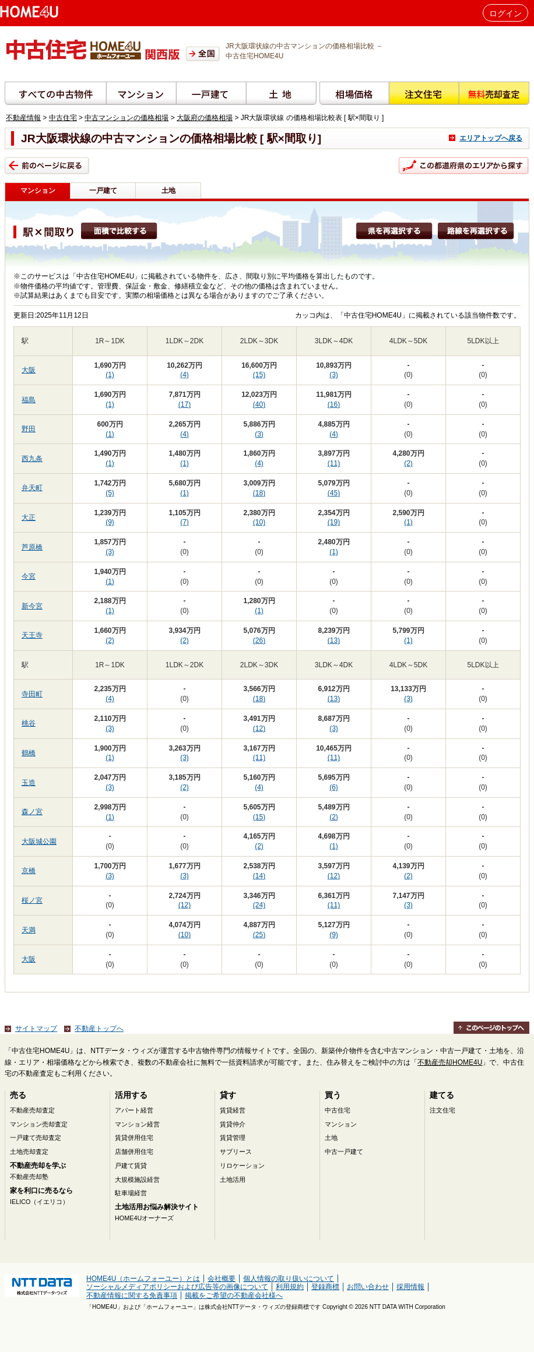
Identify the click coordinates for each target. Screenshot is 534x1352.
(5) (110, 493)
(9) (110, 522)
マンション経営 (137, 1124)
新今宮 (32, 606)
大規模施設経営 (137, 1179)
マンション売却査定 (39, 1124)
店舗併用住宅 (134, 1151)
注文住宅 (442, 1110)
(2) (408, 463)
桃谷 (29, 723)
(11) (334, 463)
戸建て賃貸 (131, 1165)
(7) (184, 522)
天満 (29, 930)
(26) (259, 640)
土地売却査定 (29, 1151)
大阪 (29, 370)
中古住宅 (63, 118)
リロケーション (242, 1165)
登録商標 (325, 1287)
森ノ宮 (32, 812)
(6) (333, 787)
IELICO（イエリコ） (39, 1201)
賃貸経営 (232, 1110)
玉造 (29, 783)
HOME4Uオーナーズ (144, 1217)
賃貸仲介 (232, 1124)
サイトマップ (36, 1028)
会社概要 (222, 1278)
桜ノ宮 (32, 900)
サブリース (236, 1151)
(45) (334, 493)
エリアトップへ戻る (490, 138)
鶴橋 (29, 753)
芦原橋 (32, 547)
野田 (29, 429)
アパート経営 (134, 1110)
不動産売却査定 (32, 1110)
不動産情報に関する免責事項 (131, 1295)
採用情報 (410, 1287)
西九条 (32, 459)
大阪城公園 (39, 841)
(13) (334, 640)
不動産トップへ (99, 1028)
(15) (259, 375)
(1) (110, 375)
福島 (29, 400)
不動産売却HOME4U (449, 1062)
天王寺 (32, 635)
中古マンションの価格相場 (126, 118)
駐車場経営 (131, 1192)
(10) (259, 522)
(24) (259, 905)
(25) (259, 935)
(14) (259, 876)
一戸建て (103, 190)
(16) (334, 404)
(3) (333, 375)
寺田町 (32, 694)
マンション (341, 1124)
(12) (259, 728)
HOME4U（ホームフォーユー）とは (143, 1278)
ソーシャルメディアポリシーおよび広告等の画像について (177, 1287)
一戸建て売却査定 (35, 1137)
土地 (168, 190)
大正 (29, 517)
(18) (259, 493)
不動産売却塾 (29, 1176)
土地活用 (232, 1179)
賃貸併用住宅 (134, 1137)
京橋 (29, 871)
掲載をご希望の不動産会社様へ (234, 1295)
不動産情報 (23, 118)
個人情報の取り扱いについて (288, 1278)
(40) (259, 404)
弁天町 (32, 488)
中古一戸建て (344, 1151)
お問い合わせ (368, 1287)
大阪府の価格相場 (205, 118)
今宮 (29, 576)
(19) (334, 522)
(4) (184, 375)
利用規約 (290, 1287)
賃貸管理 (232, 1137)
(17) (184, 404)
